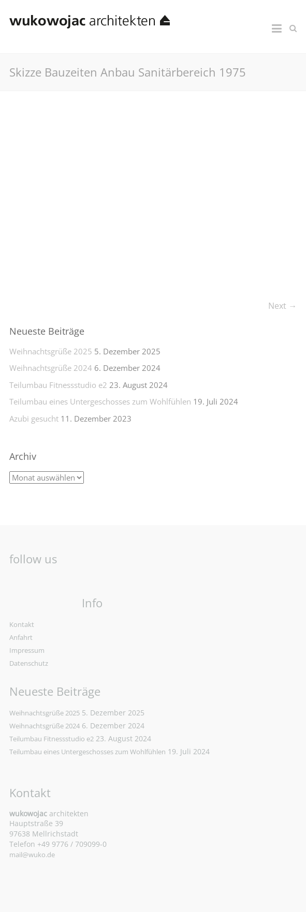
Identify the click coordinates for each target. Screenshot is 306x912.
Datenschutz (28, 663)
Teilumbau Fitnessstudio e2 (58, 385)
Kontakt (21, 624)
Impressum (27, 650)
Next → (282, 305)
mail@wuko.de (32, 854)
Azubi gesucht (34, 418)
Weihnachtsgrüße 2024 (50, 368)
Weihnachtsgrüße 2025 (50, 351)
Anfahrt (21, 637)
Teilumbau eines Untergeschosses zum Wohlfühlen (100, 401)
